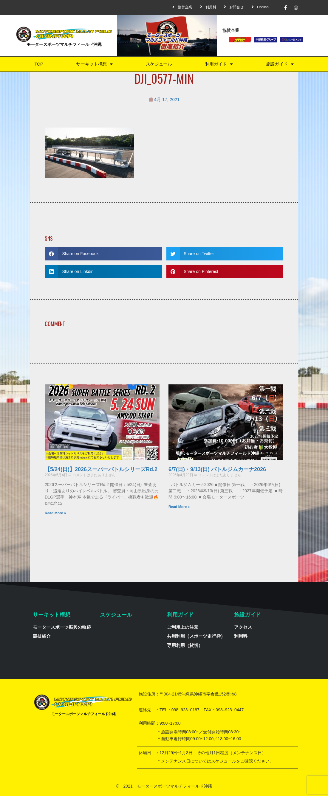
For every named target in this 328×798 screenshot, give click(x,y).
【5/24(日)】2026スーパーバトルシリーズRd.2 (101, 471)
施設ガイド (280, 64)
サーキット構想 (93, 64)
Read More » (55, 515)
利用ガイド (219, 64)
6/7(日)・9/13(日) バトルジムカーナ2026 (217, 471)
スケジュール (158, 64)
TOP (38, 64)
